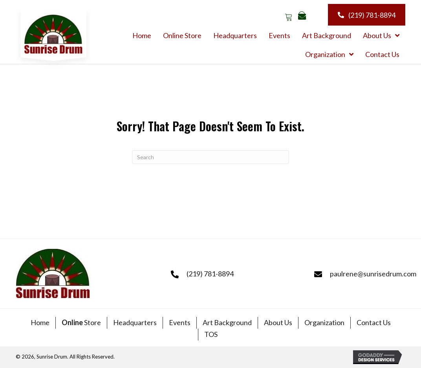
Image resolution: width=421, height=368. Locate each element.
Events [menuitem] (179, 322)
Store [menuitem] (81, 322)
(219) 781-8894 (210, 273)
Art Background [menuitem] (227, 322)
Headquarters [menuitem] (135, 322)
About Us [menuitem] (278, 322)
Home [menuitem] (40, 322)
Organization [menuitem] (324, 322)
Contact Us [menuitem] (374, 322)
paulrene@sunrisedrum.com (373, 273)
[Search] (210, 157)
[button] (288, 17)
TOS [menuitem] (211, 334)
